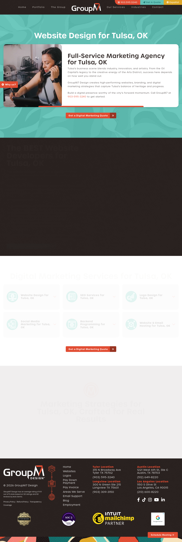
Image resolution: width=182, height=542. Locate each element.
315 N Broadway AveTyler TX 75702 (107, 469)
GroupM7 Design (26, 485)
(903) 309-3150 (103, 492)
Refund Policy (22, 502)
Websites (69, 471)
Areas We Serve (74, 491)
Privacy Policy (9, 502)
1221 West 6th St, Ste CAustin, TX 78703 (152, 469)
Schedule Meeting (163, 535)
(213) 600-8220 (148, 492)
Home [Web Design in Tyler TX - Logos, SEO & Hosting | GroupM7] (22, 7)
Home (67, 466)
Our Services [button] (116, 7)
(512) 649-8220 (147, 477)
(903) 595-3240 (104, 477)
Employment (71, 504)
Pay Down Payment (70, 481)
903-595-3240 (77, 96)
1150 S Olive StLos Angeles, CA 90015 (152, 484)
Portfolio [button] (38, 7)
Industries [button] (138, 7)
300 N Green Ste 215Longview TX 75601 (107, 484)
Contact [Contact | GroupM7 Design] (158, 7)
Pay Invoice (71, 487)
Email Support (72, 496)
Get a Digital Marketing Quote (92, 115)
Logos (67, 475)
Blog (66, 500)
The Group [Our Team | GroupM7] (58, 7)
